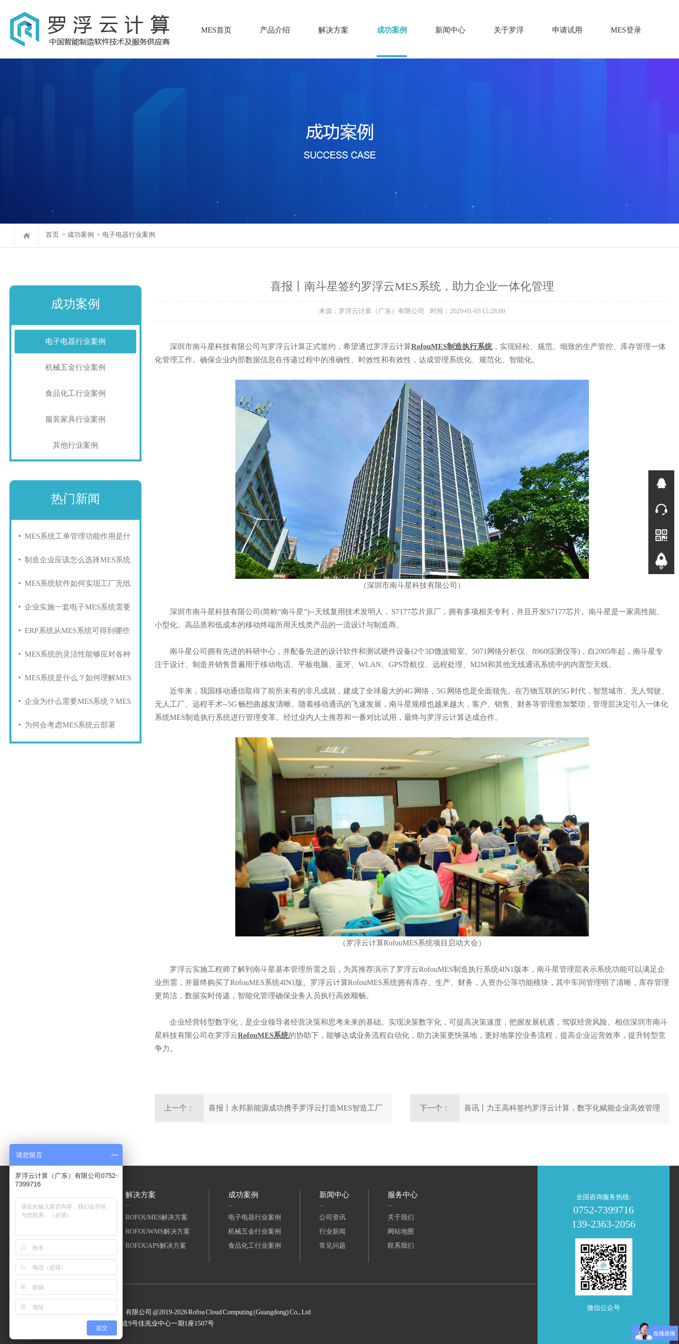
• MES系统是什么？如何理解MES (73, 678)
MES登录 (626, 30)
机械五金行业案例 (75, 367)
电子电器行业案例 (128, 234)
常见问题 (332, 1245)
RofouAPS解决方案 (155, 1245)
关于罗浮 (509, 30)
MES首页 (216, 30)
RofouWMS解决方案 (157, 1231)
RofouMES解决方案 (156, 1217)
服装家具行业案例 (75, 419)
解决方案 (333, 30)
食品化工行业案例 (75, 393)
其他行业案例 (75, 445)
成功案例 (392, 30)
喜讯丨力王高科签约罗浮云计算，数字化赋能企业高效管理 (562, 1108)
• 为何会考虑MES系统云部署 (65, 725)
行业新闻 (332, 1231)
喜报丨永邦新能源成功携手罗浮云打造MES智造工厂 (295, 1108)
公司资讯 (332, 1217)
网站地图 (401, 1231)
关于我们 (401, 1217)
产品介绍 (275, 30)
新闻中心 (450, 30)
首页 (52, 234)
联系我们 (401, 1245)
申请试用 (567, 30)
